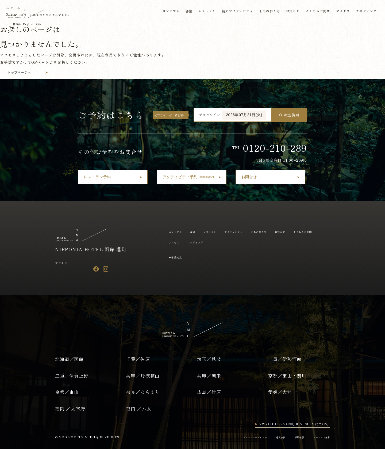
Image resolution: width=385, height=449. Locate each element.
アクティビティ (247, 231)
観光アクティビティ (236, 11)
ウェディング (233, 242)
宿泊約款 (179, 257)
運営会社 (273, 437)
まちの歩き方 (268, 11)
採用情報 (294, 437)
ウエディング (365, 11)
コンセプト (169, 11)
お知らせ (291, 11)
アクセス (342, 11)
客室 (187, 11)
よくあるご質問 (316, 11)
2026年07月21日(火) (244, 115)
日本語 (19, 24)
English (38, 24)
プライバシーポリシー (243, 437)
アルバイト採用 (319, 437)
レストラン (205, 11)
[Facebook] (96, 269)
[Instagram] (106, 269)
